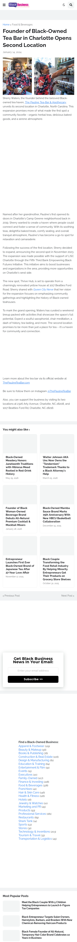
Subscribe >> (33, 679)
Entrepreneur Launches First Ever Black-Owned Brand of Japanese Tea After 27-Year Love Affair (20, 566)
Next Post (66, 595)
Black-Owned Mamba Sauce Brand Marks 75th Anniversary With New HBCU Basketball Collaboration (57, 514)
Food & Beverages (22, 24)
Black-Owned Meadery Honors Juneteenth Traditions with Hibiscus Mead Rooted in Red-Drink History (19, 466)
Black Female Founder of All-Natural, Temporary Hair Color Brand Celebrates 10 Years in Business (46, 934)
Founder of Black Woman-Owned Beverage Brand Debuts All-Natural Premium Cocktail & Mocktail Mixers (18, 516)
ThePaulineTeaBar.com (16, 382)
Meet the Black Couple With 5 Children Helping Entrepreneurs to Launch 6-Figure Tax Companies (46, 905)
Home (6, 24)
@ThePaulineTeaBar (59, 391)
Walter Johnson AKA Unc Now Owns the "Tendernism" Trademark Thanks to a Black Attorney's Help (56, 466)
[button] (4, 5)
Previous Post (12, 595)
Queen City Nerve (43, 289)
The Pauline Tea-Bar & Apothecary (45, 102)
